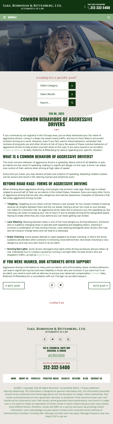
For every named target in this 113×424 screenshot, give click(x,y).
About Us (24, 378)
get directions (56, 355)
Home (13, 378)
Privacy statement (90, 388)
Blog (85, 378)
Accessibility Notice (70, 388)
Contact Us (96, 378)
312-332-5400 (100, 7)
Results (66, 378)
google (60, 339)
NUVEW (17, 388)
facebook (52, 285)
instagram (68, 339)
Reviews (76, 378)
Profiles (35, 378)
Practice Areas (51, 378)
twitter (60, 285)
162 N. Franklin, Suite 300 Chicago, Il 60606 (56, 349)
